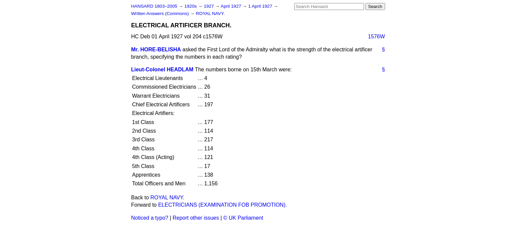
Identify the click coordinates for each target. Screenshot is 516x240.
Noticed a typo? (149, 218)
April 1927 (231, 6)
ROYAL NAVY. (210, 13)
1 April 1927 (261, 6)
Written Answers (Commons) (160, 13)
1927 (209, 6)
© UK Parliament (243, 218)
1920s (191, 6)
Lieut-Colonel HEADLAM (162, 69)
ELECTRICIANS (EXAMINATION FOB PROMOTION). (222, 205)
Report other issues (196, 218)
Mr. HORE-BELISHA (156, 49)
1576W (376, 36)
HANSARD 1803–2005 (154, 6)
